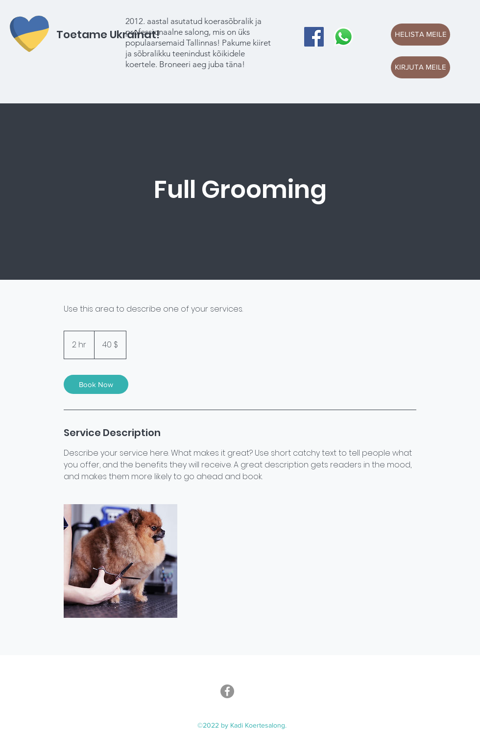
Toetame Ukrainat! (108, 34)
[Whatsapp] (343, 37)
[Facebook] (314, 37)
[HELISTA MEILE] (420, 35)
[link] (96, 384)
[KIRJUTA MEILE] (420, 67)
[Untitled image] (120, 561)
